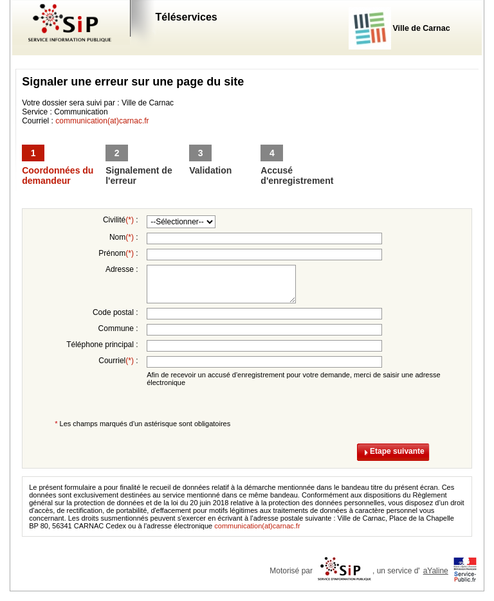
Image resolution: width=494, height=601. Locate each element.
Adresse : (121, 269)
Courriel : (118, 360)
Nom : (123, 237)
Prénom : (118, 253)
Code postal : (115, 312)
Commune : (118, 328)
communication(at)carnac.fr (102, 120)
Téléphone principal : (102, 344)
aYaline (435, 570)
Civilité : (120, 219)
